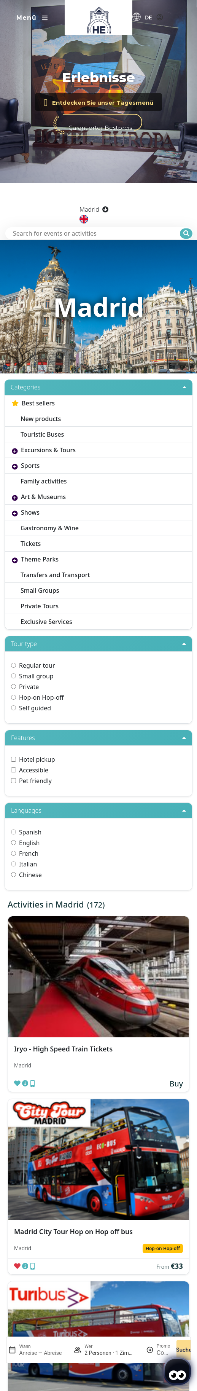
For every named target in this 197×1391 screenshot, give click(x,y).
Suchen (185, 1349)
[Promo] (163, 1352)
